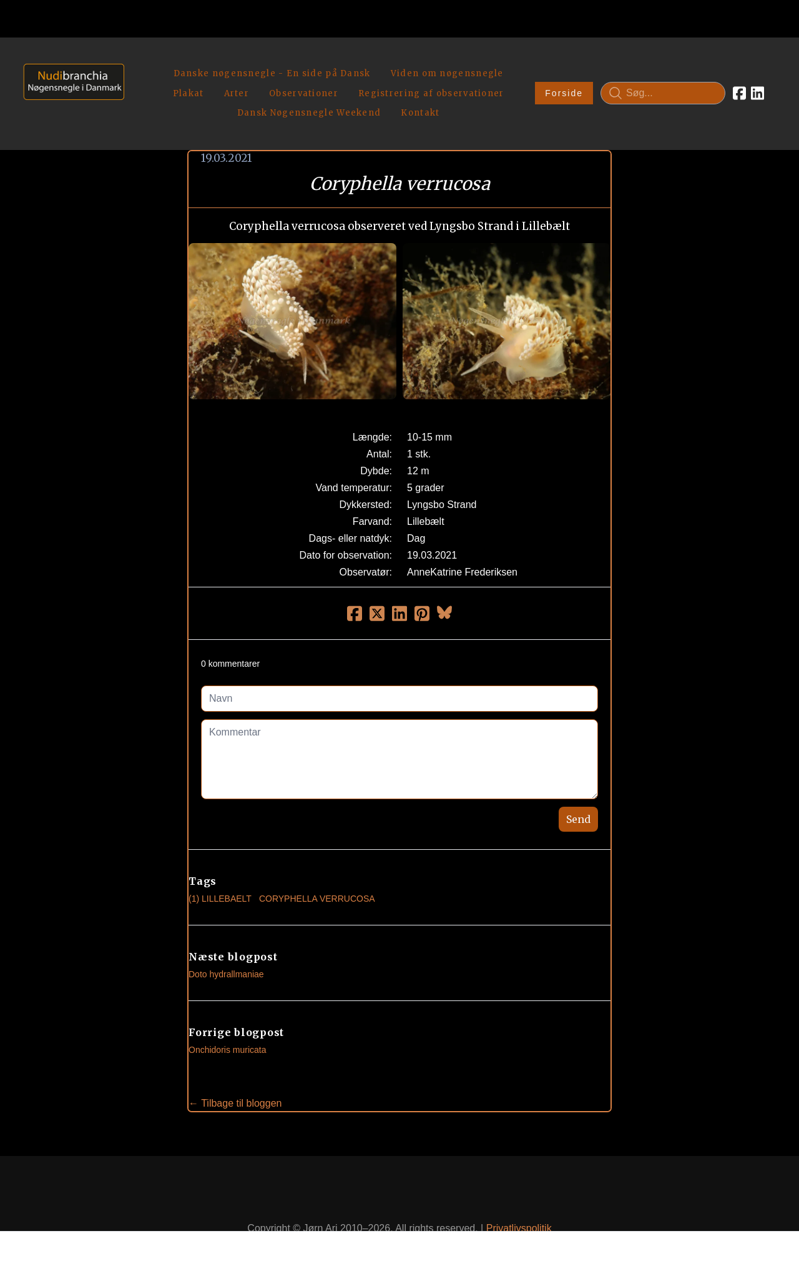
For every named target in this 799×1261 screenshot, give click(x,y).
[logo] (69, 78)
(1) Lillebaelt (220, 869)
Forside (564, 79)
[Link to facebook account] (739, 78)
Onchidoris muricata (228, 1020)
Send (578, 790)
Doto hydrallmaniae (226, 945)
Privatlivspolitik (519, 1199)
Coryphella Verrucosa (317, 869)
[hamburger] (139, 61)
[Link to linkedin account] (757, 78)
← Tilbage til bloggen (235, 1074)
